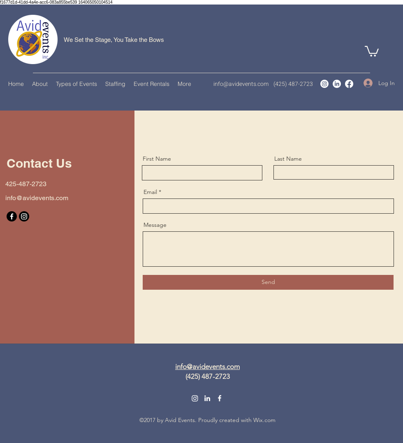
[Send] (268, 282)
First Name (157, 159)
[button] (372, 51)
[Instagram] (324, 84)
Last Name (288, 159)
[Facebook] (349, 84)
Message (155, 225)
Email (150, 192)
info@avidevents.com (241, 84)
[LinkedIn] (337, 84)
